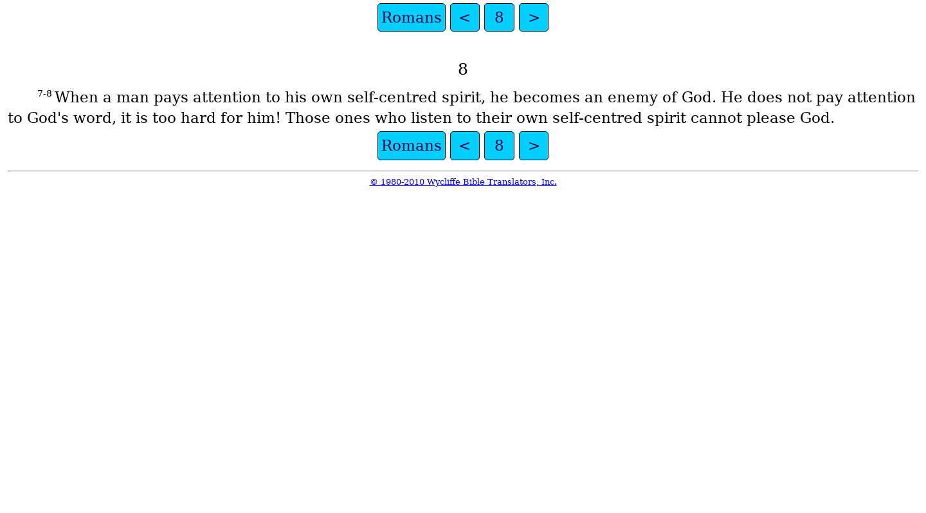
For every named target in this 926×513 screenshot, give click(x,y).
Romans (411, 17)
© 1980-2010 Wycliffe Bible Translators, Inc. (463, 182)
